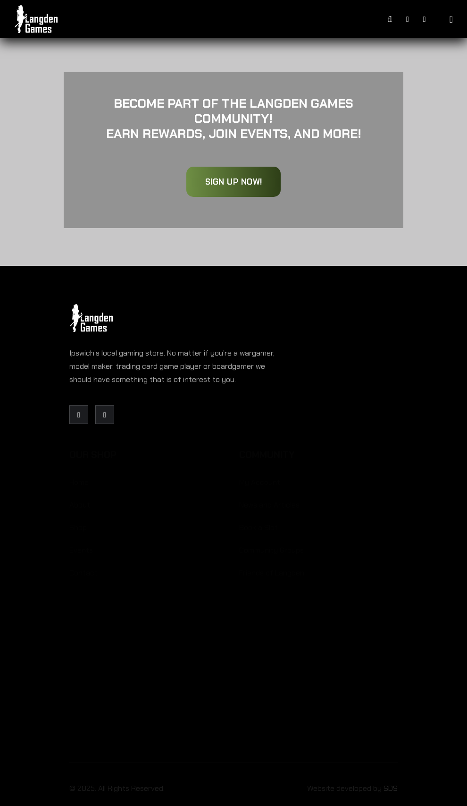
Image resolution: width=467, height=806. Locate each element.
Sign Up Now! (233, 182)
